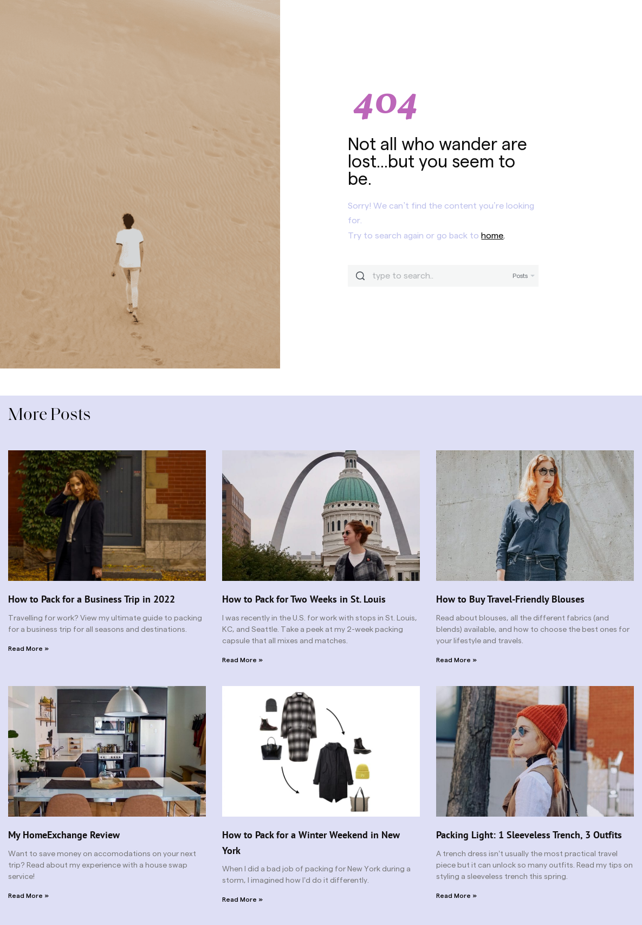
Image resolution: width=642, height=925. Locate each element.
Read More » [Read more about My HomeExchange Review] (28, 895)
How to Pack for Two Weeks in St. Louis (304, 599)
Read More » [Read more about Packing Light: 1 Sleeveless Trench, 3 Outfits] (456, 895)
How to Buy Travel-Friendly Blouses (510, 599)
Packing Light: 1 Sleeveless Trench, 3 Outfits (529, 835)
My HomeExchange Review (64, 835)
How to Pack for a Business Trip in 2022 (91, 599)
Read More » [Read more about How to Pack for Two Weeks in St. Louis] (242, 660)
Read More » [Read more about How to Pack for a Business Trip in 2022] (28, 648)
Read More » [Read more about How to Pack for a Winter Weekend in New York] (242, 899)
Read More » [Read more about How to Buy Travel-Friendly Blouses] (456, 660)
